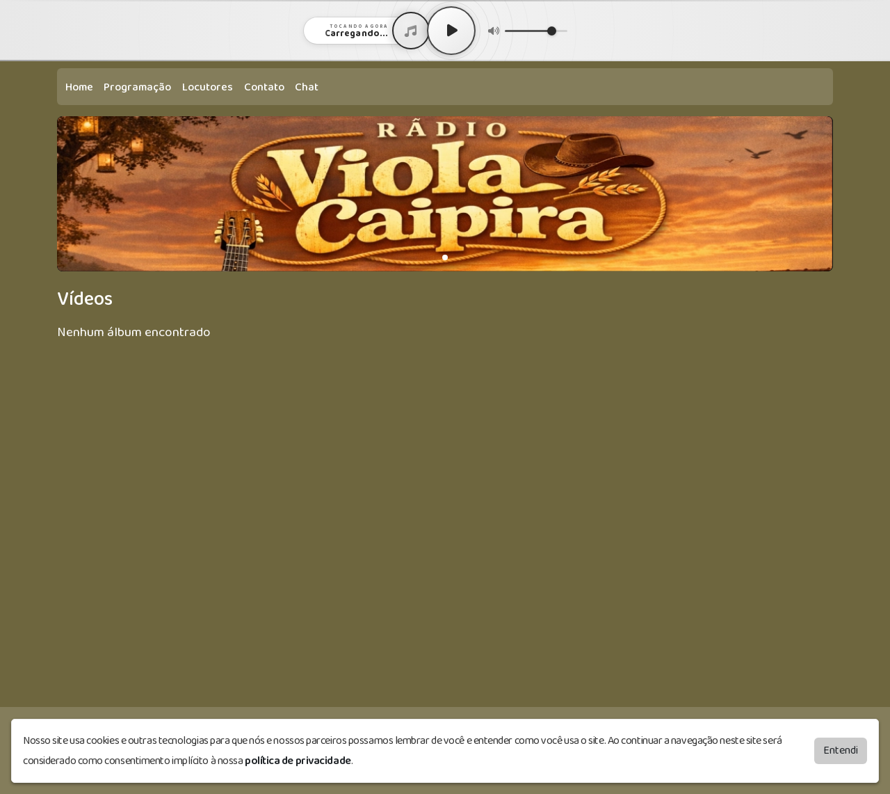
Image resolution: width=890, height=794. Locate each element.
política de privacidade (298, 761)
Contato (264, 87)
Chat (306, 87)
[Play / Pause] (451, 30)
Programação (137, 87)
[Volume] (536, 31)
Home (79, 87)
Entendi (840, 750)
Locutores (207, 87)
